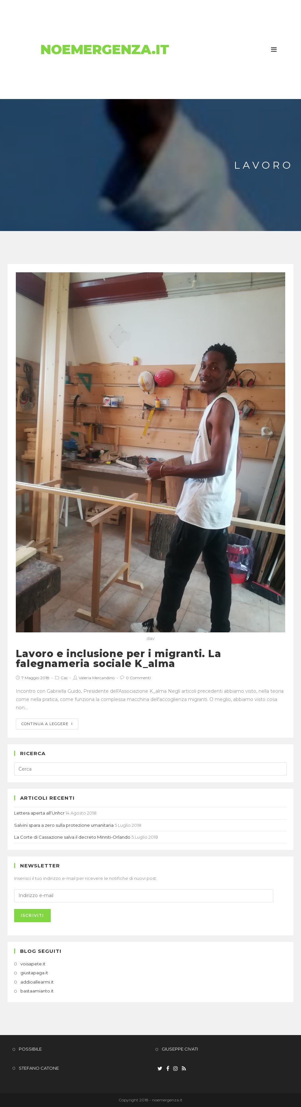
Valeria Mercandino (97, 677)
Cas (64, 677)
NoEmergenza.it (105, 49)
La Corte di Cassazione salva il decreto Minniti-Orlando (72, 837)
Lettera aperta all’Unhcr (39, 813)
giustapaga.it (34, 972)
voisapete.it (32, 963)
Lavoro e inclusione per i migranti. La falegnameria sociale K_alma (118, 659)
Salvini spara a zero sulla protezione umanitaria (64, 825)
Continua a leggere (47, 723)
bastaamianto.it (37, 990)
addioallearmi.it (37, 982)
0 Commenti (138, 677)
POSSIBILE (30, 1049)
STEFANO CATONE (39, 1068)
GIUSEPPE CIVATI (180, 1049)
